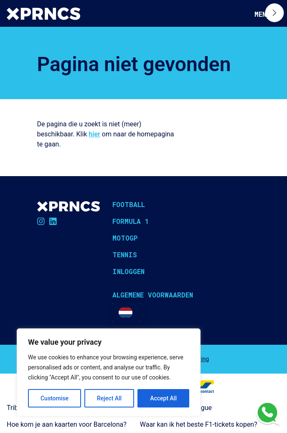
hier (94, 134)
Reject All (109, 398)
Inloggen (128, 271)
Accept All (163, 398)
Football (128, 204)
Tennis (124, 254)
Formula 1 (130, 221)
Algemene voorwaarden (152, 294)
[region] (109, 372)
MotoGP (125, 237)
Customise (55, 398)
